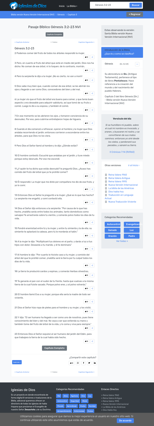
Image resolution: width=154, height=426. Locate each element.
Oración (112, 236)
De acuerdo (125, 420)
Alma (66, 396)
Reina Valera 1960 (117, 174)
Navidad (92, 406)
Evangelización (133, 224)
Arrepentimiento (64, 411)
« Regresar (134, 14)
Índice (53, 42)
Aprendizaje (72, 406)
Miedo (84, 401)
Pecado (60, 406)
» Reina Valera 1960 (110, 395)
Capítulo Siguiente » (86, 42)
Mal (58, 396)
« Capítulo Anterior (22, 42)
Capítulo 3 (72, 14)
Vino (83, 396)
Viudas (83, 406)
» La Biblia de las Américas (113, 407)
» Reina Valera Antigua (111, 398)
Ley (89, 396)
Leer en (16, 362)
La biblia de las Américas (121, 188)
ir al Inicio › (133, 165)
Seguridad (75, 401)
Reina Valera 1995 (117, 181)
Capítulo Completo (54, 34)
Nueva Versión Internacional (123, 185)
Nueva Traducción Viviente (122, 201)
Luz (132, 230)
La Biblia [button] (71, 6)
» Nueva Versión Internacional (114, 404)
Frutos (90, 411)
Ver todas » (122, 241)
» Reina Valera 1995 (110, 401)
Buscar (135, 5)
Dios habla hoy (116, 191)
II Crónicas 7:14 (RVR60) (122, 152)
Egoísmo (74, 396)
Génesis (61, 14)
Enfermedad (79, 411)
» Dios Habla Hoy (109, 410)
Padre (131, 236)
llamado (112, 230)
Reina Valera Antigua (119, 178)
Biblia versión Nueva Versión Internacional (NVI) (32, 14)
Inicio (62, 6)
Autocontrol (113, 224)
